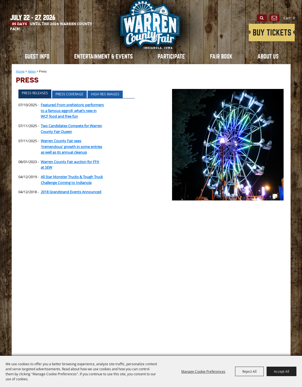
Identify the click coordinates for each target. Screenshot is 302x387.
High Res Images (105, 94)
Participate (171, 56)
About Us (268, 56)
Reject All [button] (249, 371)
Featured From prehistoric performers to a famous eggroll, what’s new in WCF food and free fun (72, 110)
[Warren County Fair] (151, 35)
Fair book (221, 56)
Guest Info (37, 56)
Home (20, 71)
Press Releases (35, 93)
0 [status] (294, 17)
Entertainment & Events (103, 56)
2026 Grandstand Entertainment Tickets (272, 32)
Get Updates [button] (274, 18)
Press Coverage (69, 94)
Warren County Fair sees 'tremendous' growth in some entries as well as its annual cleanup (71, 146)
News (32, 71)
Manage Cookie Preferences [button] (203, 371)
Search (262, 18)
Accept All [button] (281, 371)
